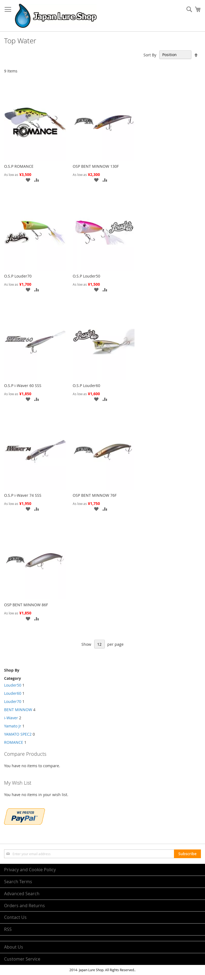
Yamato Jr (13, 726)
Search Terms (18, 882)
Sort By (149, 54)
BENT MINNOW (18, 709)
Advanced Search (21, 894)
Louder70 (12, 701)
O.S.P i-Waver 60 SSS (22, 385)
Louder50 (12, 685)
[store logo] (56, 16)
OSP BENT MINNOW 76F (95, 495)
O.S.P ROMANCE (18, 166)
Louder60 (12, 693)
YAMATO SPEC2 (18, 734)
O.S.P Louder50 (86, 276)
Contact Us (15, 917)
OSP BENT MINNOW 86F (26, 604)
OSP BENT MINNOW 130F (96, 166)
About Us (13, 947)
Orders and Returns (24, 906)
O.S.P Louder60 (86, 385)
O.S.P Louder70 (18, 276)
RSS (8, 929)
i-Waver (11, 717)
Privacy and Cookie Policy (30, 870)
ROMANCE (13, 742)
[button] (27, 179)
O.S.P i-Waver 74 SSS (22, 495)
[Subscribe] (187, 853)
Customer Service (22, 959)
